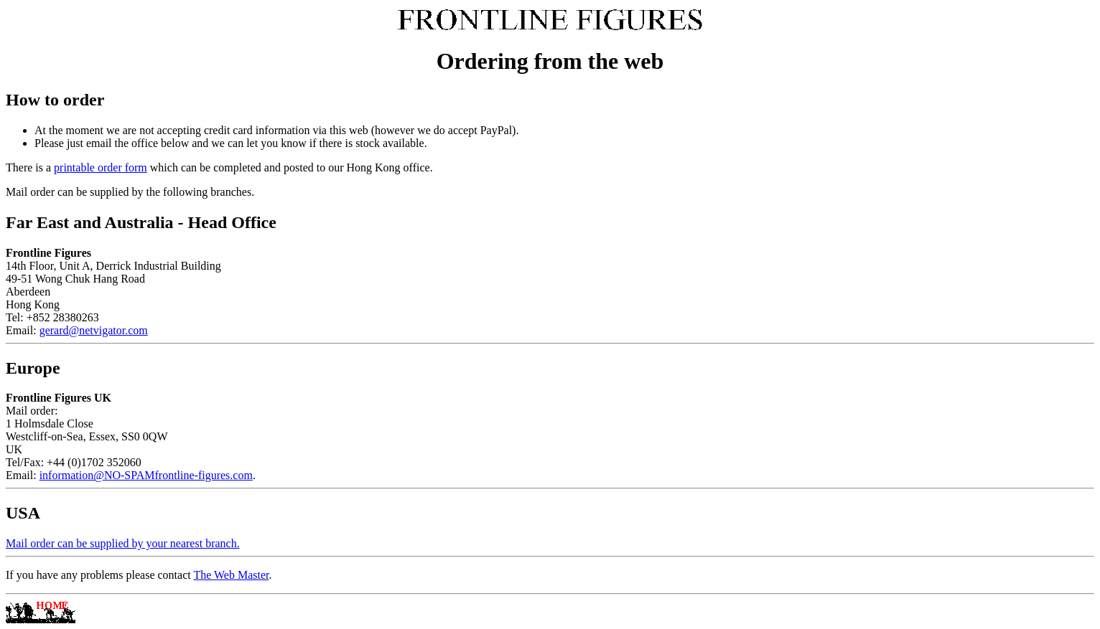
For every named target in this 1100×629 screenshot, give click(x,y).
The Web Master (231, 575)
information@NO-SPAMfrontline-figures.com (146, 475)
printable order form (100, 167)
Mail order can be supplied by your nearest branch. (123, 543)
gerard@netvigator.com (93, 330)
